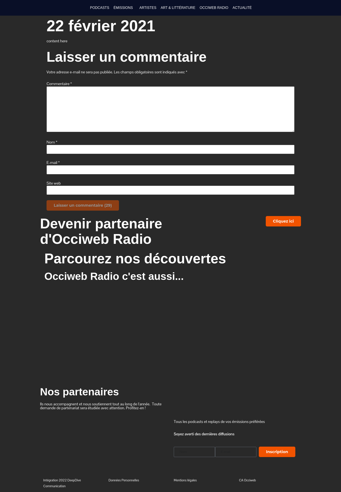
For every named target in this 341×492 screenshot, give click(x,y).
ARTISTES (147, 8)
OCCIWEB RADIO (214, 8)
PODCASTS (99, 8)
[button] (124, 8)
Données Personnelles (124, 480)
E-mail (53, 163)
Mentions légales (185, 480)
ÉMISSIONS (123, 8)
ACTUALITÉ (242, 8)
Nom (52, 142)
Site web (54, 183)
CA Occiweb (247, 480)
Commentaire (59, 84)
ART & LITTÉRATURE (178, 8)
